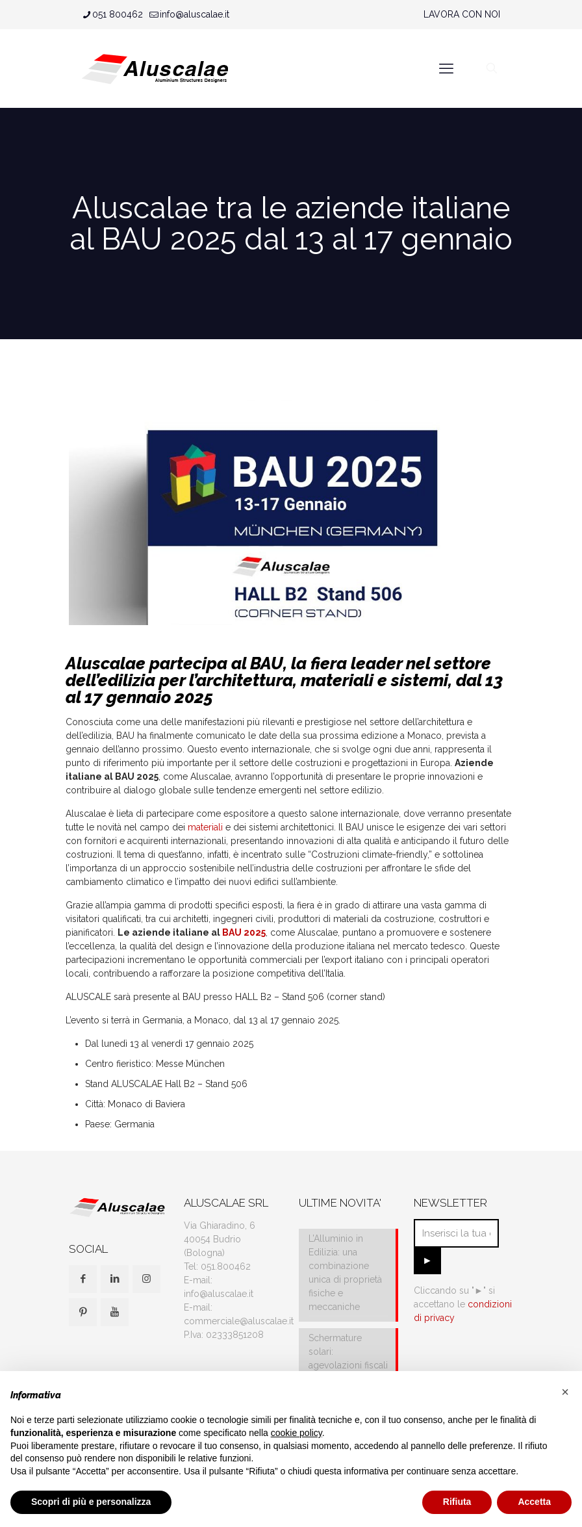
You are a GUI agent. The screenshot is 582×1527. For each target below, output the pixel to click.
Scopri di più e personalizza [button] (91, 1501)
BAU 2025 (244, 932)
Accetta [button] (534, 1501)
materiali (205, 827)
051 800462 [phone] (117, 14)
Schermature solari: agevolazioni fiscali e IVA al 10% (348, 1358)
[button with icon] (83, 1279)
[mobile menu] (446, 68)
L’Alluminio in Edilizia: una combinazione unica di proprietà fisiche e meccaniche (345, 1272)
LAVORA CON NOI (462, 14)
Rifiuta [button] (457, 1501)
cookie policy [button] (296, 1433)
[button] (565, 1391)
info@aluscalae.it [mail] (194, 14)
